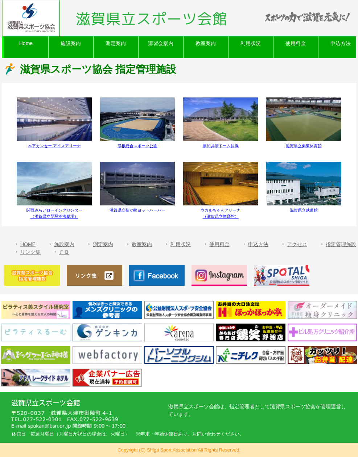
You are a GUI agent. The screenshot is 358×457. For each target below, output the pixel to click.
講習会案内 (160, 43)
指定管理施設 (341, 244)
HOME (28, 244)
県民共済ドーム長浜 (221, 146)
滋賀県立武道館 (304, 210)
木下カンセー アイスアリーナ (54, 146)
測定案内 (116, 43)
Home (26, 43)
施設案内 (71, 43)
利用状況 (250, 43)
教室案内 (206, 43)
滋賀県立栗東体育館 (304, 146)
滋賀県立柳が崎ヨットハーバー (137, 210)
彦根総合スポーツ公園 (137, 146)
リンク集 (30, 252)
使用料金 (295, 43)
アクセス (297, 244)
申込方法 (258, 244)
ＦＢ (64, 252)
